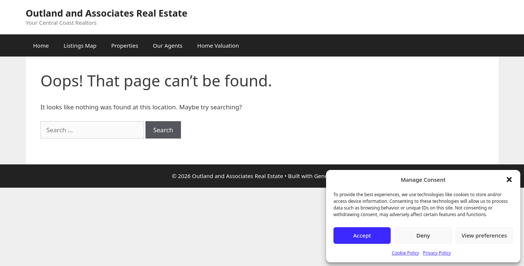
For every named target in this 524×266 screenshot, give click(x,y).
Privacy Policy (437, 253)
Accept (362, 235)
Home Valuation (218, 45)
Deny (423, 235)
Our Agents (167, 45)
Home (41, 45)
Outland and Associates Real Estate (107, 13)
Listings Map (80, 45)
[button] (509, 179)
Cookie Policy (405, 253)
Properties (124, 45)
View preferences (484, 235)
